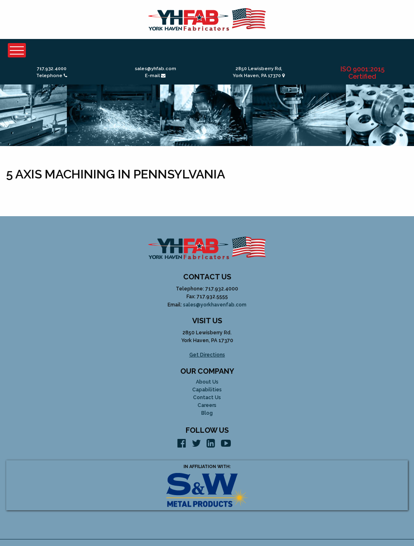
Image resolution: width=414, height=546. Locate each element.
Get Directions (207, 355)
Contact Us (207, 397)
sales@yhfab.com (155, 68)
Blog (207, 413)
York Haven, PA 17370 (259, 75)
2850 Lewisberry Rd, (259, 68)
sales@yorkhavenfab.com (214, 305)
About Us (207, 382)
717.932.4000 (52, 68)
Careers (207, 405)
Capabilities (207, 390)
